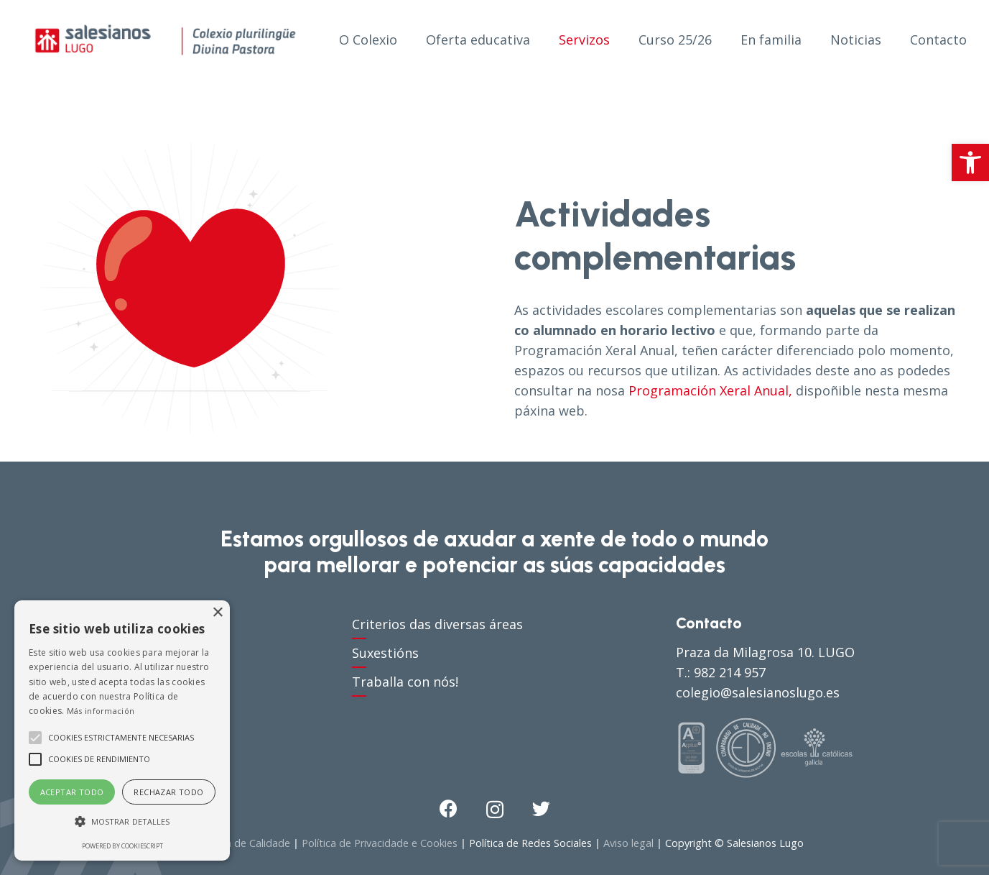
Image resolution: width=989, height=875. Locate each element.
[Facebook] (449, 808)
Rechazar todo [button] (168, 792)
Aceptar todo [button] (72, 792)
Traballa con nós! (405, 681)
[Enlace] (165, 40)
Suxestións (385, 652)
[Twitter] (541, 808)
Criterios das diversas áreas (437, 624)
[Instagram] (494, 810)
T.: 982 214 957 (721, 672)
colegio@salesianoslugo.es (758, 692)
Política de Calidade (243, 843)
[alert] (122, 730)
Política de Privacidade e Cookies (380, 843)
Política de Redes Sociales (530, 843)
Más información (101, 710)
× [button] (217, 613)
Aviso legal (628, 843)
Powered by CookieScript (122, 846)
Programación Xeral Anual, (710, 390)
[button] (970, 162)
